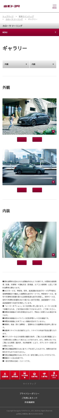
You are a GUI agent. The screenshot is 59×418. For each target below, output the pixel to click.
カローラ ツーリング (12, 25)
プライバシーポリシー (29, 393)
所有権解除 (30, 402)
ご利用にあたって (29, 398)
